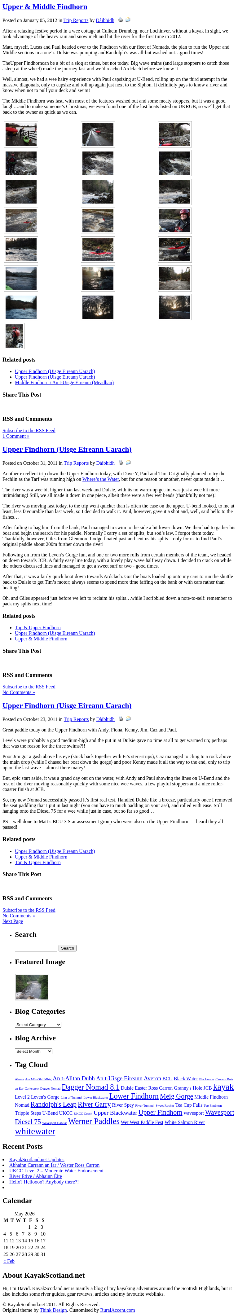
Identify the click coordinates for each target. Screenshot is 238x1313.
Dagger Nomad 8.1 (91, 1087)
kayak (223, 1086)
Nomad (22, 1105)
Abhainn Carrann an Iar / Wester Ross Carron (54, 1165)
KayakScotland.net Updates (36, 1159)
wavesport (194, 1113)
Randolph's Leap (54, 1104)
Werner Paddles (94, 1121)
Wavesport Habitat (54, 1123)
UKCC (66, 1113)
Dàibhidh (105, 20)
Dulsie (127, 1088)
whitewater (35, 1131)
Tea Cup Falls (189, 1105)
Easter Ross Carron (154, 1088)
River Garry (94, 1104)
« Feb (9, 1261)
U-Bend (50, 1113)
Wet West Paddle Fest (142, 1122)
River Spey (123, 1105)
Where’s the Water (100, 479)
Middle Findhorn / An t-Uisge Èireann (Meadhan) (64, 382)
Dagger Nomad (50, 1088)
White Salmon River (185, 1122)
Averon (152, 1078)
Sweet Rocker (165, 1105)
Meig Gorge (176, 1096)
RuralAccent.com (117, 1310)
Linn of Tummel (71, 1097)
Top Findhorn (213, 1105)
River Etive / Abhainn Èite (35, 1176)
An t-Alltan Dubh (74, 1078)
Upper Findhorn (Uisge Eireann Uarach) (55, 371)
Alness (19, 1079)
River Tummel (144, 1105)
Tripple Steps (28, 1113)
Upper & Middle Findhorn (44, 6)
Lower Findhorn (134, 1096)
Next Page (12, 921)
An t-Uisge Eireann (119, 1078)
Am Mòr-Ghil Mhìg (38, 1079)
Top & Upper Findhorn (38, 627)
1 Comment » (15, 436)
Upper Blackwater (115, 1112)
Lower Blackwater (96, 1097)
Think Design (53, 1310)
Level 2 (22, 1097)
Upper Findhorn (161, 1112)
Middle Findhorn (211, 1097)
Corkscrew (32, 1088)
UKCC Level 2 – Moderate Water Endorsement (56, 1170)
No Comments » (18, 692)
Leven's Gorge (45, 1097)
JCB (207, 1088)
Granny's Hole (188, 1088)
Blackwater (206, 1079)
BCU (167, 1078)
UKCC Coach (83, 1113)
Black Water (186, 1078)
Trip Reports (76, 20)
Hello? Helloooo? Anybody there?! (44, 1181)
